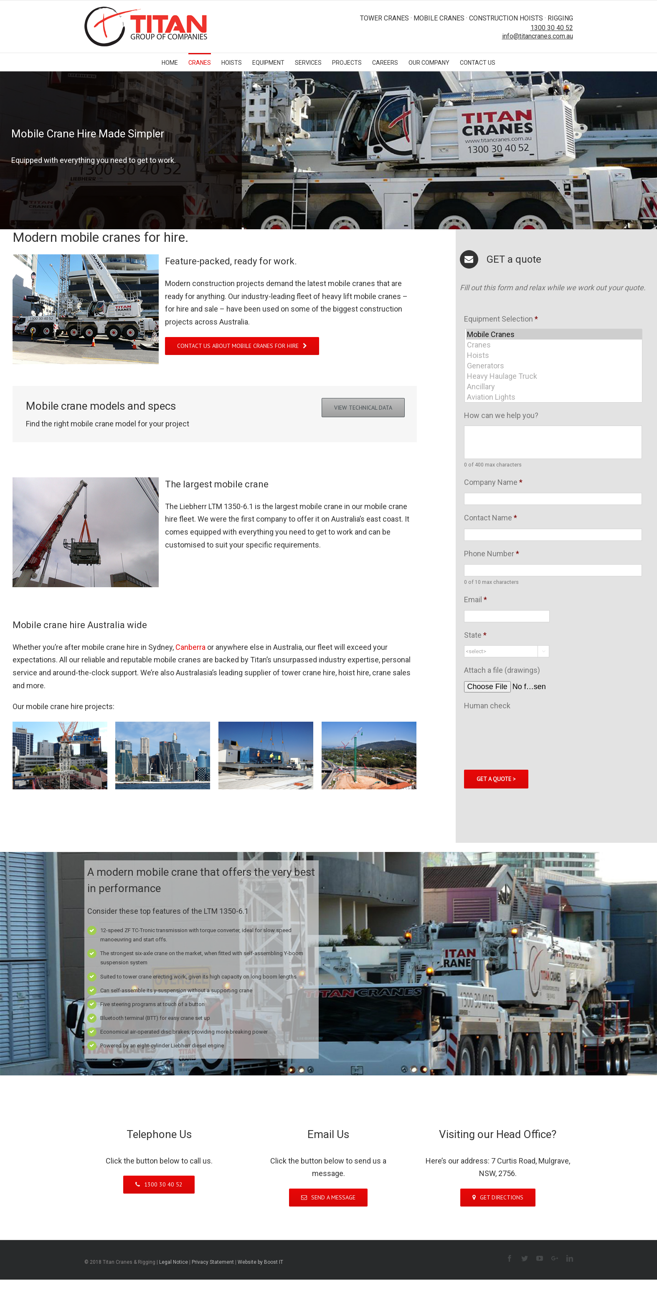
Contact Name (490, 517)
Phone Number (491, 553)
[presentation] (527, 732)
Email (475, 599)
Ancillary (554, 386)
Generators (554, 365)
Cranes (554, 345)
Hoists (554, 355)
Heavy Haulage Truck (554, 376)
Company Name (493, 482)
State (475, 635)
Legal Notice (173, 1262)
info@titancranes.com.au (537, 36)
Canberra (191, 647)
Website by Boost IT (260, 1262)
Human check (487, 705)
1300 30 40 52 (551, 28)
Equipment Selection (501, 318)
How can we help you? (501, 415)
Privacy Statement (213, 1262)
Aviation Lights (554, 397)
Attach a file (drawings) (502, 670)
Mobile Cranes (554, 334)
